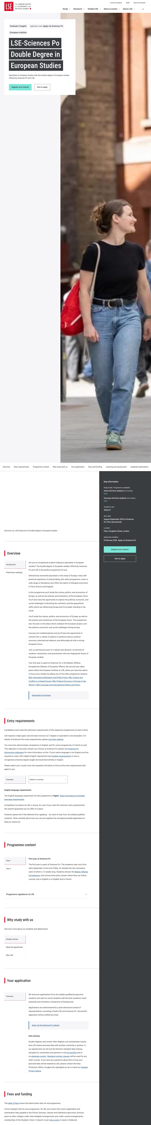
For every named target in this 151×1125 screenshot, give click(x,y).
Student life (94, 9)
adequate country (38, 1057)
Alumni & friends (139, 3)
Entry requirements (21, 467)
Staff (127, 3)
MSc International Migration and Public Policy (48, 677)
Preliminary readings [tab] (14, 573)
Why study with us (60, 467)
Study (67, 9)
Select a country (48, 779)
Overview (6, 467)
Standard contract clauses (58, 1057)
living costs (54, 1121)
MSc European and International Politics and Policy (58, 685)
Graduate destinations (139, 467)
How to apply (42, 87)
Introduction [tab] (11, 565)
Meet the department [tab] (14, 948)
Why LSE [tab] (9, 956)
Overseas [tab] (10, 780)
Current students (116, 3)
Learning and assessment (116, 467)
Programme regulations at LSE (46, 894)
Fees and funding (95, 467)
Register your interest (20, 87)
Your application (77, 467)
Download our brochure (41, 695)
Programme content (41, 467)
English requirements (61, 756)
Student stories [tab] (12, 940)
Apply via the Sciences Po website (45, 1026)
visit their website (55, 739)
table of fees (13, 1104)
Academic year (109, 507)
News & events (112, 9)
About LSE (129, 9)
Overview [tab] (10, 997)
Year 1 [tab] (8, 861)
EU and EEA (72, 1053)
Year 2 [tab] (8, 869)
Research (79, 9)
